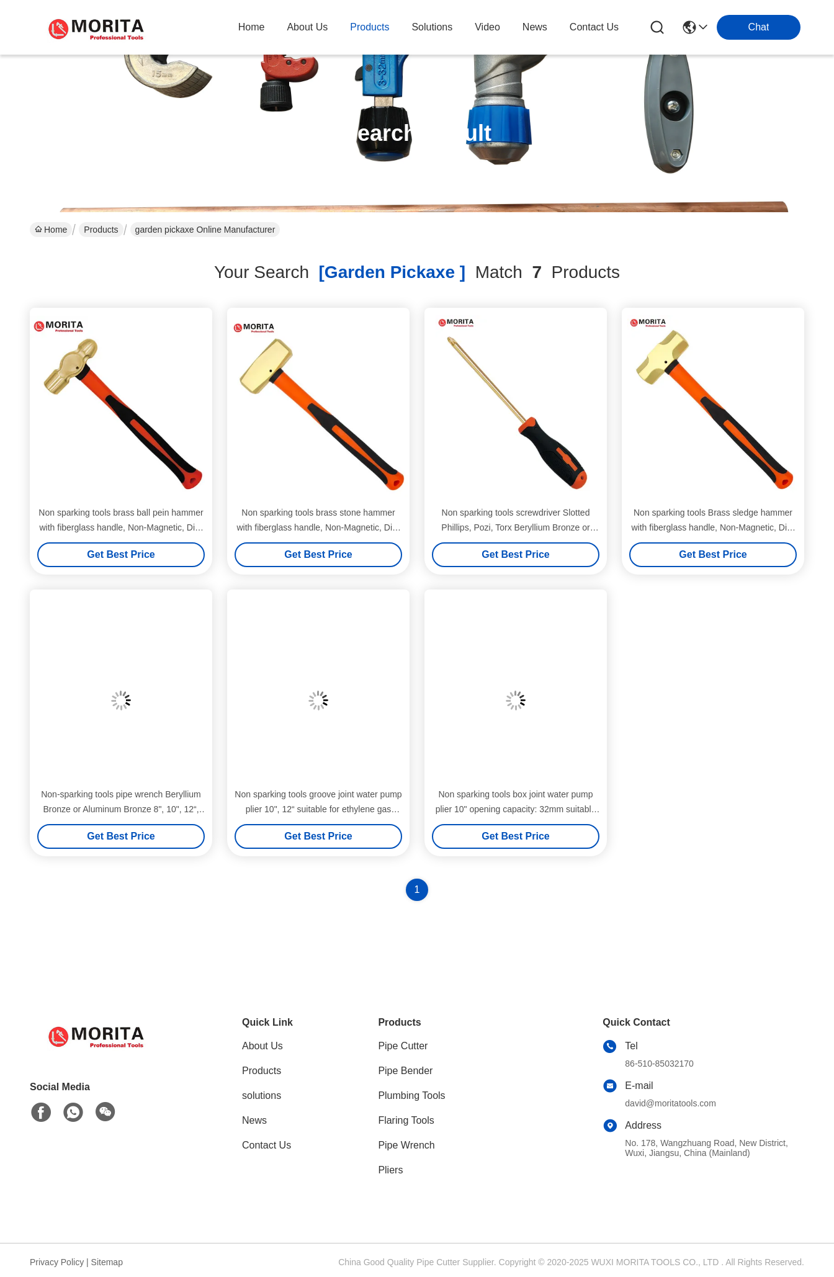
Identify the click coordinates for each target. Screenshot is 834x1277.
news (534, 27)
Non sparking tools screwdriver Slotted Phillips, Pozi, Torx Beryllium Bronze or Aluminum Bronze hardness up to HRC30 (516, 527)
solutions (431, 27)
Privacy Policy (57, 1262)
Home (251, 27)
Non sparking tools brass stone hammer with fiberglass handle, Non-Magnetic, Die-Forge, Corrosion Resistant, (318, 527)
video (487, 27)
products (369, 27)
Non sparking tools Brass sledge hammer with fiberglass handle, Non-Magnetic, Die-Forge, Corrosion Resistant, (712, 527)
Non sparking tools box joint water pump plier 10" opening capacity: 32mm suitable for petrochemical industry (516, 809)
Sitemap (107, 1262)
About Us (262, 1046)
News (254, 1120)
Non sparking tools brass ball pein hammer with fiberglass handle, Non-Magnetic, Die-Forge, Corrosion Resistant (120, 527)
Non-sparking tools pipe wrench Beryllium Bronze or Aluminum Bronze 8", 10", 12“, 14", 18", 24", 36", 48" (121, 809)
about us (307, 27)
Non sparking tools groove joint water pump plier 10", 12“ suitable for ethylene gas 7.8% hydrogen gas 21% (318, 809)
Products (101, 230)
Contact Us (266, 1145)
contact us (594, 27)
